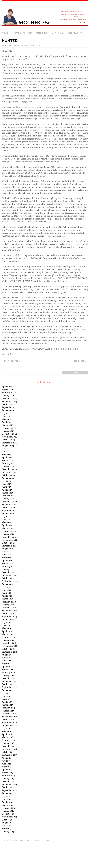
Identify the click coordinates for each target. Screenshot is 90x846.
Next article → (81, 360)
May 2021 (6, 557)
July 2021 (6, 551)
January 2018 (8, 675)
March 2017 (7, 705)
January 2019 (8, 640)
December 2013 (9, 814)
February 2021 (8, 566)
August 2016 (8, 725)
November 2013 (9, 816)
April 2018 (7, 666)
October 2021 (8, 543)
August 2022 (8, 513)
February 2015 (8, 775)
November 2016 (9, 716)
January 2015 (8, 778)
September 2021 (9, 546)
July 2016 (6, 728)
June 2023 (6, 484)
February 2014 (8, 808)
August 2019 (8, 619)
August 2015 (7, 758)
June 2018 (6, 660)
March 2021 (7, 563)
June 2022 (6, 519)
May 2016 (6, 731)
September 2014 (9, 790)
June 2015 (6, 763)
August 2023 (8, 478)
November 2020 (9, 575)
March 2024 (7, 460)
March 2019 (7, 634)
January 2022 (8, 534)
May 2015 (6, 766)
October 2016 (8, 719)
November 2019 (9, 610)
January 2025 (8, 431)
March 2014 (7, 805)
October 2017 (8, 684)
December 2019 (9, 607)
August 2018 (7, 655)
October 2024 (8, 439)
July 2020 (6, 587)
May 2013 (6, 828)
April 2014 (7, 802)
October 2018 (8, 649)
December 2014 (9, 781)
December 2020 (9, 572)
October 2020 (8, 578)
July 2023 (6, 481)
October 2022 (8, 507)
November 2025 (9, 401)
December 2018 (9, 643)
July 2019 (6, 622)
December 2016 (9, 713)
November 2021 (9, 540)
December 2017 (9, 678)
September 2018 (9, 652)
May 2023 (6, 487)
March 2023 (7, 493)
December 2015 (9, 746)
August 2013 (8, 822)
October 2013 (8, 820)
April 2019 (7, 631)
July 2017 (6, 693)
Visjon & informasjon (68, 33)
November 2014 (9, 784)
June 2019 (6, 625)
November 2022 (9, 504)
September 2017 (9, 687)
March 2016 (7, 737)
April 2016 (7, 734)
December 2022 (9, 501)
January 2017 (8, 711)
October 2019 (8, 613)
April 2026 (7, 386)
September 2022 (10, 510)
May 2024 (6, 454)
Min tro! (42, 33)
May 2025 (6, 419)
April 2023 (7, 490)
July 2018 (6, 657)
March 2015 (7, 772)
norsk (18, 46)
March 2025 (7, 425)
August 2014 (8, 793)
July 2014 (6, 796)
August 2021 (8, 548)
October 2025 (8, 404)
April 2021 (7, 560)
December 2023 (9, 469)
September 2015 (9, 755)
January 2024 (8, 466)
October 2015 (8, 752)
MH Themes (46, 840)
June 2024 (6, 451)
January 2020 (8, 604)
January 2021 (8, 569)
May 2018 (6, 663)
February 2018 (8, 672)
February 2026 (9, 392)
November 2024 (9, 437)
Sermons (31, 46)
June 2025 (6, 416)
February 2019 (8, 637)
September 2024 (10, 442)
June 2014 (6, 799)
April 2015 (7, 769)
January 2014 (8, 811)
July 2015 (6, 761)
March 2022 (7, 528)
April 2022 (7, 525)
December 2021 (9, 537)
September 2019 (9, 616)
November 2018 (9, 646)
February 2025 (9, 428)
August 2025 (8, 410)
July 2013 (6, 825)
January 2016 (8, 743)
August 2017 (7, 690)
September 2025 (10, 407)
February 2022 (9, 531)
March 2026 (7, 389)
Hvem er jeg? (23, 33)
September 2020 (10, 581)
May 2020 (6, 593)
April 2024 (7, 457)
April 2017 (7, 702)
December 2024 (9, 434)
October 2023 (8, 475)
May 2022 (6, 522)
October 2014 (8, 787)
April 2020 (7, 596)
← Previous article (11, 360)
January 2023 (8, 498)
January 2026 (8, 395)
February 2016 (8, 740)
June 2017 (6, 696)
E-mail (6, 33)
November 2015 (9, 749)
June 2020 (7, 590)
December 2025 (9, 398)
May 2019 (6, 628)
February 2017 (8, 707)
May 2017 (6, 699)
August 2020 (8, 584)
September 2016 (9, 722)
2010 (25, 46)
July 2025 (6, 413)
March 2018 (7, 669)
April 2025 (7, 422)
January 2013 (8, 831)
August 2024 (8, 445)
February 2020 (9, 602)
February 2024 (9, 463)
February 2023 (9, 495)
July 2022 (6, 516)
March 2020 (8, 598)
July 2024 (6, 448)
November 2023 (9, 472)
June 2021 (6, 554)
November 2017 (9, 681)
